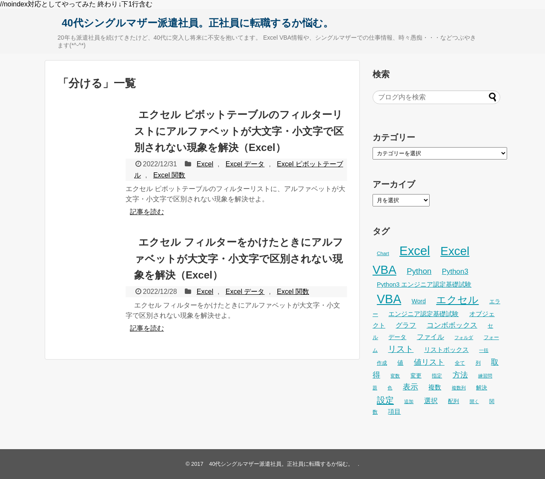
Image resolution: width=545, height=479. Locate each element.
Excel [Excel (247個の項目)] (414, 251)
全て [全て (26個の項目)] (460, 363)
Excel (205, 164)
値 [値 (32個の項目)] (400, 362)
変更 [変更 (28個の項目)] (416, 375)
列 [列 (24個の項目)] (478, 363)
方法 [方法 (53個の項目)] (460, 375)
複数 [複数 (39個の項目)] (434, 387)
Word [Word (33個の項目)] (419, 301)
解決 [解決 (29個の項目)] (481, 387)
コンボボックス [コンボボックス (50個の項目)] (452, 325)
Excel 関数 (169, 175)
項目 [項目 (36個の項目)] (394, 411)
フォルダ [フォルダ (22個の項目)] (463, 337)
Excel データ (245, 164)
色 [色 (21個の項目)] (389, 387)
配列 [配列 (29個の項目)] (453, 401)
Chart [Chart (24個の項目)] (383, 253)
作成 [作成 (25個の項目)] (382, 363)
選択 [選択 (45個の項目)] (431, 400)
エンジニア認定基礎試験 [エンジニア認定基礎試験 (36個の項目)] (423, 314)
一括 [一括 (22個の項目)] (483, 350)
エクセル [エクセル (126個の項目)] (457, 299)
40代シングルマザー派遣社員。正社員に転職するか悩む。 (197, 23)
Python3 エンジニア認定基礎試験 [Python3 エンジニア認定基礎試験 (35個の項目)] (424, 284)
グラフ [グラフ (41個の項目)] (406, 325)
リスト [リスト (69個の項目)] (400, 349)
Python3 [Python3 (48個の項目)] (455, 271)
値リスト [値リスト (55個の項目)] (429, 362)
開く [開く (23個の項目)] (474, 401)
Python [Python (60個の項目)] (419, 271)
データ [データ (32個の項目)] (397, 337)
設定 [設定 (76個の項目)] (385, 400)
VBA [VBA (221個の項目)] (389, 299)
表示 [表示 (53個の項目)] (410, 387)
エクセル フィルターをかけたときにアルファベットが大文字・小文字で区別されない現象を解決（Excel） (238, 258)
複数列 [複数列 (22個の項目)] (459, 387)
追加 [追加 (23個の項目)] (408, 401)
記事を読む (147, 211)
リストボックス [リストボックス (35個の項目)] (446, 349)
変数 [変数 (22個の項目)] (395, 375)
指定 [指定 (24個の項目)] (437, 375)
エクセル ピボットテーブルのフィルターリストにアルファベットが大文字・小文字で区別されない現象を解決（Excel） (239, 131)
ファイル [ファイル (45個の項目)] (430, 336)
